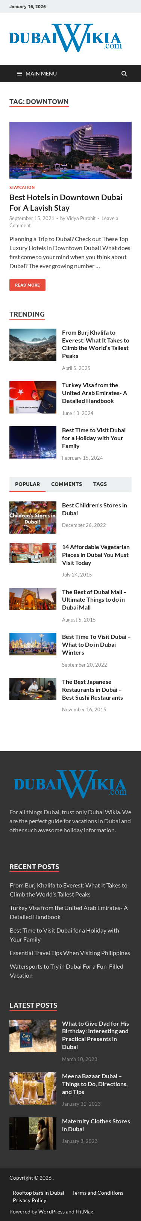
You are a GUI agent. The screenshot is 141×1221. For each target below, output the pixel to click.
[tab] (27, 484)
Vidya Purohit (81, 218)
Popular (27, 484)
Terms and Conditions (97, 1192)
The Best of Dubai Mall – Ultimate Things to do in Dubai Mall (94, 599)
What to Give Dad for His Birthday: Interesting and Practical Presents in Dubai (95, 1035)
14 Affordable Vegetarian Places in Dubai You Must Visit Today (96, 554)
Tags (100, 484)
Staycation (22, 187)
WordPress (51, 1211)
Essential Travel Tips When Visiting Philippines (70, 952)
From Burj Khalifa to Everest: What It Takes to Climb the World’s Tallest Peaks (95, 344)
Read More (24, 283)
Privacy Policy (29, 1200)
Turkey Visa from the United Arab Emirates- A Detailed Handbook (94, 392)
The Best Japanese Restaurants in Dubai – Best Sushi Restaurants (92, 689)
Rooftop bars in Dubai (38, 1192)
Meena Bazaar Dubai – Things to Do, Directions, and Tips (95, 1083)
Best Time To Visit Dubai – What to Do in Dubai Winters (96, 644)
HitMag (84, 1211)
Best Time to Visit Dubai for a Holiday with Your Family (94, 437)
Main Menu (41, 73)
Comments (66, 484)
